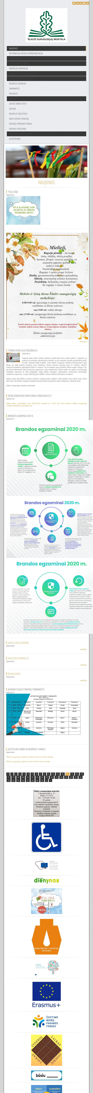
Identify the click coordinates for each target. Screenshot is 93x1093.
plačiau (83, 341)
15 (77, 774)
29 (66, 777)
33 (8, 780)
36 (23, 780)
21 (27, 777)
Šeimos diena (14, 674)
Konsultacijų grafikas (18, 643)
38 (32, 780)
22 (32, 777)
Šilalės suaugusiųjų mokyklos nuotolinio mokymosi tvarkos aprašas (29, 757)
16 (81, 774)
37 (27, 780)
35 (18, 780)
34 (13, 780)
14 (72, 774)
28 (61, 777)
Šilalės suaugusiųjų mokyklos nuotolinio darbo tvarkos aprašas (28, 761)
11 (58, 774)
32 (80, 777)
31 (75, 777)
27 (56, 777)
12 (62, 774)
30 (71, 777)
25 (47, 777)
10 (53, 774)
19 (18, 777)
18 (13, 777)
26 (51, 777)
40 (42, 780)
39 (37, 780)
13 (67, 774)
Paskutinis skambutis (18, 658)
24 (42, 777)
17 (8, 777)
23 (37, 777)
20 (23, 777)
